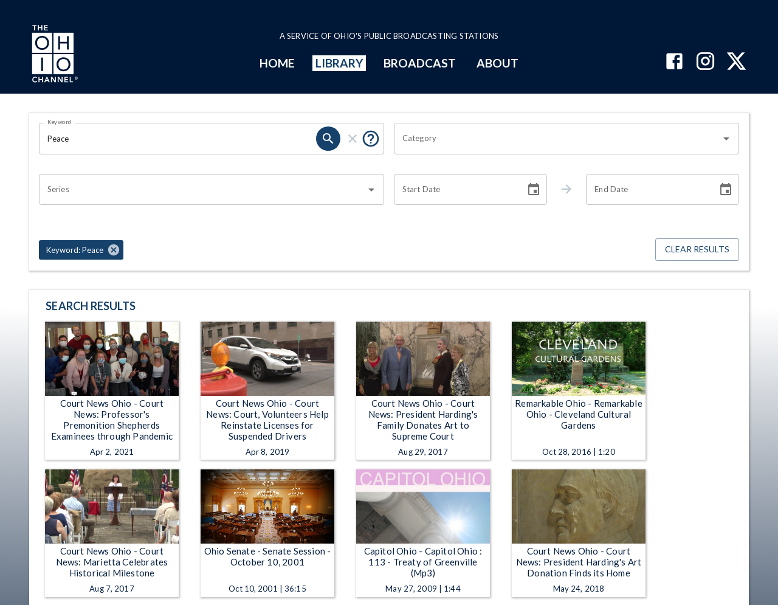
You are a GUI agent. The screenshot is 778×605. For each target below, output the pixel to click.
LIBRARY (339, 63)
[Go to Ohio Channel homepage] (53, 55)
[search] (328, 138)
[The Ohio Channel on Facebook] (674, 62)
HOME (277, 63)
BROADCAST (420, 63)
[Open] (726, 138)
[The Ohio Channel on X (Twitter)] (736, 62)
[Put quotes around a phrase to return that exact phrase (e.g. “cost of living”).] (370, 138)
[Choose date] (534, 190)
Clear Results (697, 249)
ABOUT (497, 63)
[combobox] (557, 138)
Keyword (59, 121)
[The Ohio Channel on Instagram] (705, 62)
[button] (81, 250)
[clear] (352, 138)
